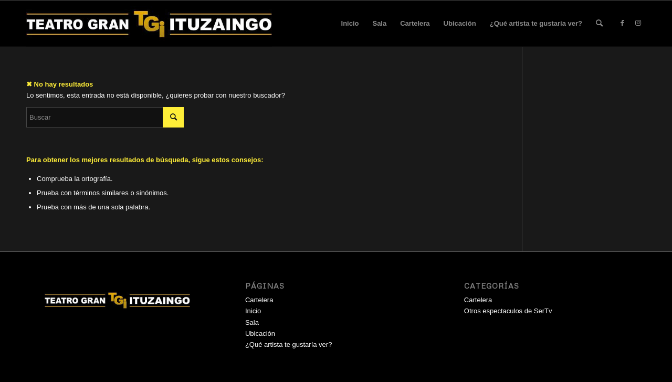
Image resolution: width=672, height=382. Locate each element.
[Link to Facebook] (622, 23)
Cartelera (414, 23)
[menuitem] (599, 24)
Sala (379, 23)
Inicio (350, 23)
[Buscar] (599, 24)
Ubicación (460, 23)
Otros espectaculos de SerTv (508, 311)
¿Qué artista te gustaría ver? (536, 23)
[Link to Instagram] (638, 23)
